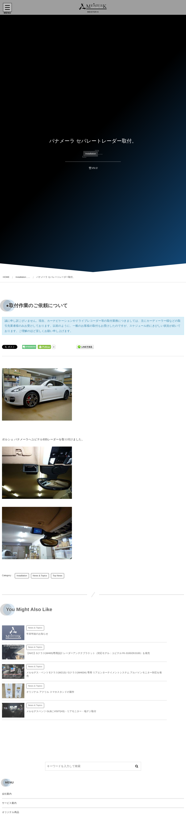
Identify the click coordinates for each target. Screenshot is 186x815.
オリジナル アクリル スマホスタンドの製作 (141, 660)
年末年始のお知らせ (37, 637)
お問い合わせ (9, 787)
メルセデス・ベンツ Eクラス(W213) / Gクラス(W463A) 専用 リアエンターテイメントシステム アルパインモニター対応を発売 (57, 660)
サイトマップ (9, 805)
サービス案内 (9, 769)
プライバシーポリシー (14, 796)
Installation (90, 154)
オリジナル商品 (10, 778)
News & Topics (40, 576)
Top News (57, 576)
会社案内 (7, 760)
